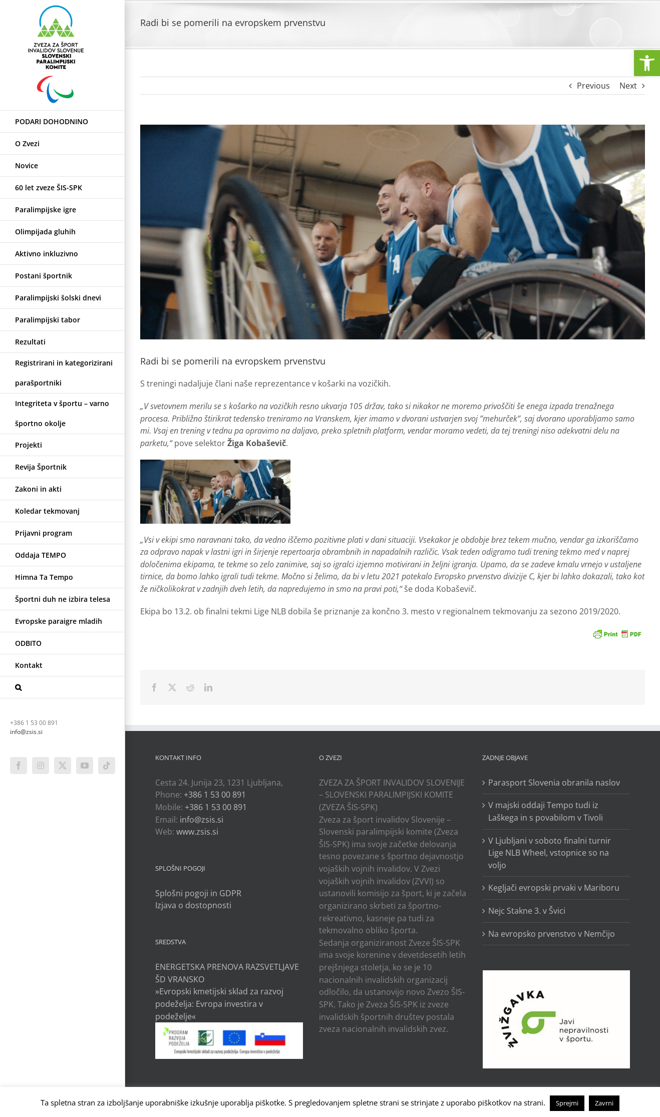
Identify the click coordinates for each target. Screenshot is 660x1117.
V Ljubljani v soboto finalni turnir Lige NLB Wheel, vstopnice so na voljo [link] (549, 853)
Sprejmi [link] (567, 1102)
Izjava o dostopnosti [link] (193, 905)
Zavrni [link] (604, 1102)
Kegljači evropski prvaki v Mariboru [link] (553, 887)
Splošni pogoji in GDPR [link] (198, 893)
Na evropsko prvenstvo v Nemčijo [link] (551, 933)
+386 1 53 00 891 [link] (215, 794)
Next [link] (628, 85)
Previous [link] (593, 85)
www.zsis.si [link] (197, 831)
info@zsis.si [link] (26, 731)
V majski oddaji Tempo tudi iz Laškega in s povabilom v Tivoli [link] (545, 811)
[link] (647, 63)
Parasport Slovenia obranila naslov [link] (554, 782)
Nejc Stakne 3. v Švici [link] (526, 910)
